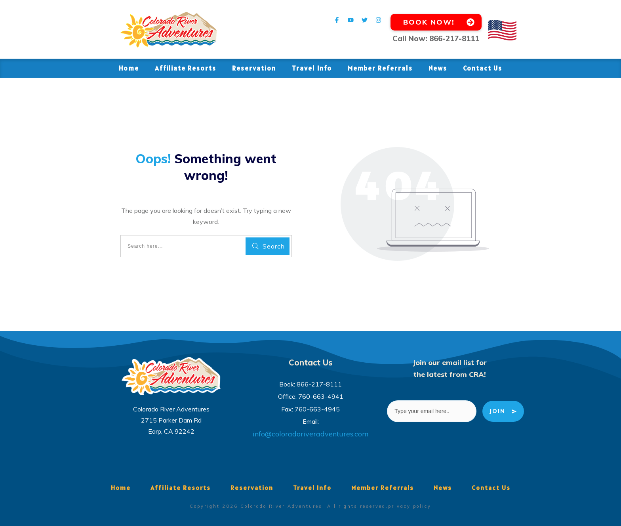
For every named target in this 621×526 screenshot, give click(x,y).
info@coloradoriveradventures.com (311, 433)
